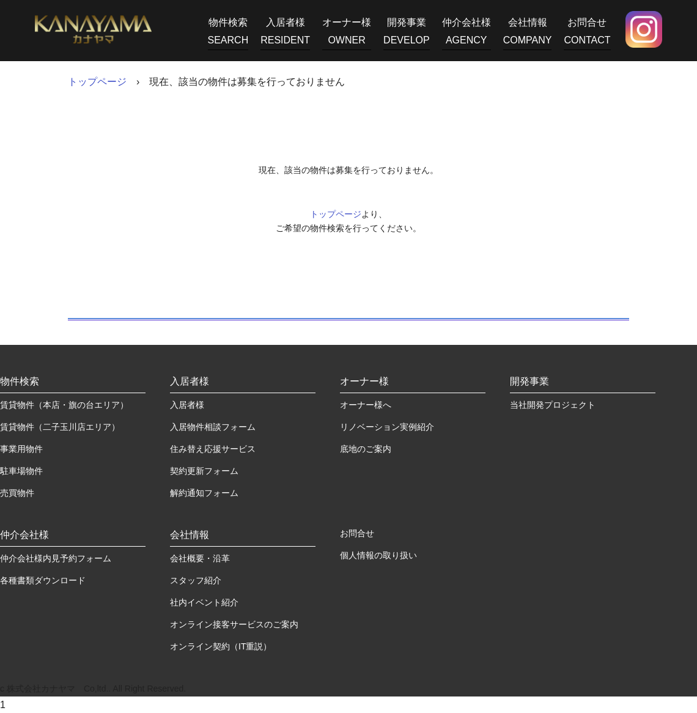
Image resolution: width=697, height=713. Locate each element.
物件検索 (228, 33)
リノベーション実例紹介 (387, 427)
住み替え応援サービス (213, 449)
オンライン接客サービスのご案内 (234, 624)
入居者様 (285, 33)
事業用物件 (21, 449)
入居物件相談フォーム (213, 427)
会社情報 (527, 33)
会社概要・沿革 (200, 558)
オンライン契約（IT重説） (220, 646)
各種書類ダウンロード (43, 580)
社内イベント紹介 (204, 602)
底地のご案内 (365, 449)
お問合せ (587, 33)
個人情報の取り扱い (378, 555)
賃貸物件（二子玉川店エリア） (60, 427)
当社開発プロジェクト (553, 405)
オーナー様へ (365, 405)
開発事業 (406, 33)
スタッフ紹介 (195, 580)
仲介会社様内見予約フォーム (55, 558)
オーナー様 (346, 33)
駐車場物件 (21, 471)
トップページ (97, 81)
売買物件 (17, 493)
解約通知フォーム (204, 493)
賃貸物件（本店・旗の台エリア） (64, 405)
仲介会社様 (466, 33)
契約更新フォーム (204, 471)
